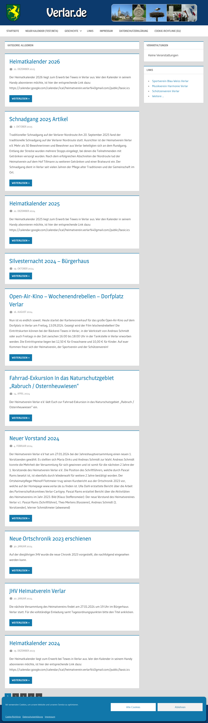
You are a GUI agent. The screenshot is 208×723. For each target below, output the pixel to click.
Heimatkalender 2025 (34, 203)
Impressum (50, 716)
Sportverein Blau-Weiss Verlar (170, 81)
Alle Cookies (133, 707)
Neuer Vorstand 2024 (34, 438)
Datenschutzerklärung (33, 716)
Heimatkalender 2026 (34, 61)
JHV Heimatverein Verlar (37, 590)
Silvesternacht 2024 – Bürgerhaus (49, 260)
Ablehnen (180, 707)
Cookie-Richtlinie (13, 716)
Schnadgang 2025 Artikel (38, 119)
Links (90, 31)
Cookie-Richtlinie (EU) (168, 31)
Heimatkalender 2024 (34, 643)
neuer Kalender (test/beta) (41, 31)
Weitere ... (158, 96)
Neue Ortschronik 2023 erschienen (50, 538)
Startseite (12, 31)
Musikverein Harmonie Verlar (170, 86)
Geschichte (73, 31)
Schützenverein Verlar (165, 91)
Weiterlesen (20, 98)
